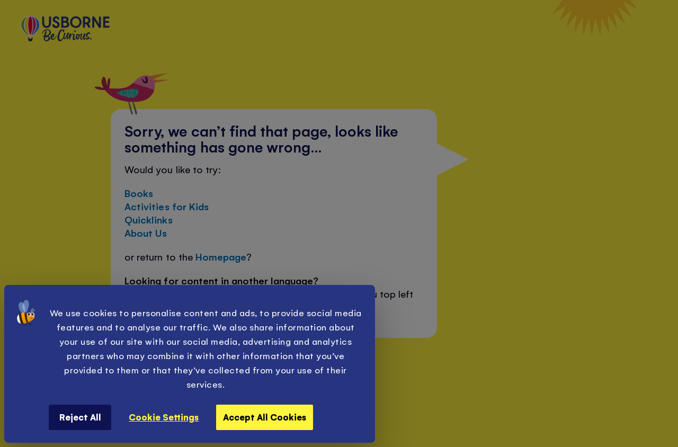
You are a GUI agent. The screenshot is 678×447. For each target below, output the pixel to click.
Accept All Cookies (264, 417)
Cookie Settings (164, 417)
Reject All (80, 417)
